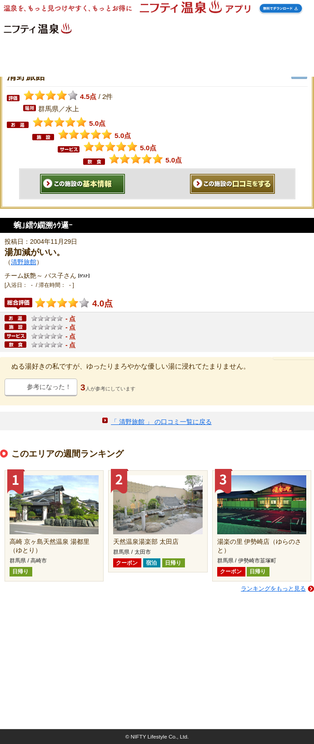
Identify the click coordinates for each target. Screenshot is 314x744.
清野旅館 (23, 262)
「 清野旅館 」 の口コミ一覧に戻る (161, 421)
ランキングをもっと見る (273, 588)
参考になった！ (49, 386)
